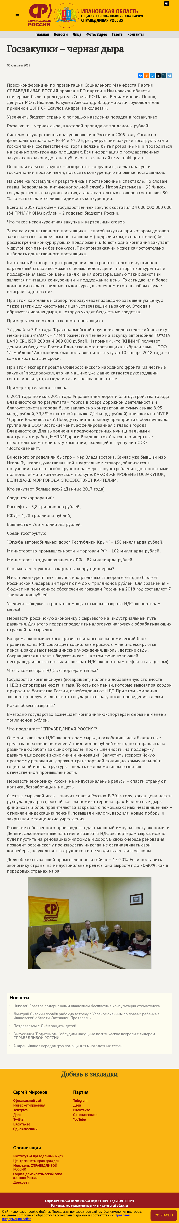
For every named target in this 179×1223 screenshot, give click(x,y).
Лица (77, 34)
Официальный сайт (28, 1100)
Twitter (19, 1119)
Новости (61, 34)
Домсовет (21, 1182)
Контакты (135, 34)
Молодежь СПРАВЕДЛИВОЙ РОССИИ (35, 1167)
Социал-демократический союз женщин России (37, 1176)
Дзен (17, 1115)
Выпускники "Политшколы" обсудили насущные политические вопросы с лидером (82, 1036)
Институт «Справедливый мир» (38, 1156)
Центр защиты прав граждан (36, 1161)
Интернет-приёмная (29, 1105)
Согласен (164, 1215)
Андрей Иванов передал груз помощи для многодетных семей (65, 1046)
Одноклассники (25, 1129)
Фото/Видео (96, 34)
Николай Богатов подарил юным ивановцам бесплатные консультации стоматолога (84, 1006)
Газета (117, 34)
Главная (42, 34)
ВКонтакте (21, 1124)
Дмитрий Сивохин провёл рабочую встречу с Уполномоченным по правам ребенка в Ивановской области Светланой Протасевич (84, 1016)
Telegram (20, 1110)
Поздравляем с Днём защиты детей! (43, 1026)
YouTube (79, 1119)
